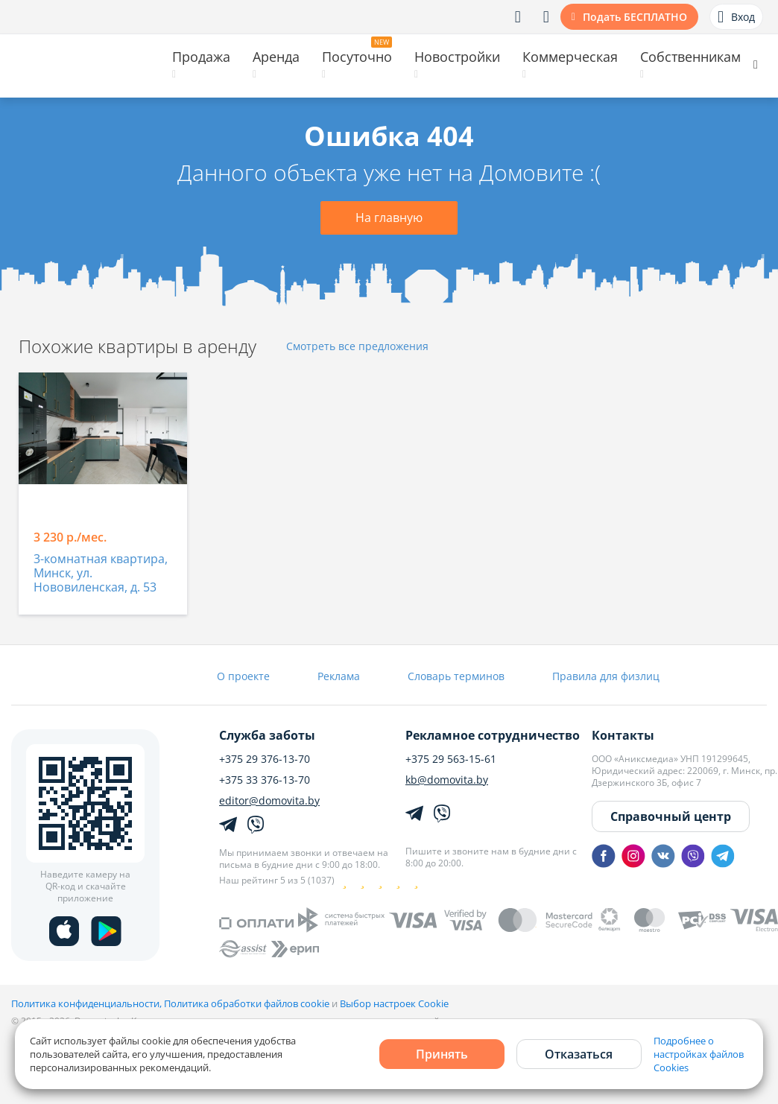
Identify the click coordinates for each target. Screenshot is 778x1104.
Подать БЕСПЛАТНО (635, 17)
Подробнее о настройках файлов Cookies (699, 1054)
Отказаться (579, 1054)
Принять (442, 1054)
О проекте (243, 676)
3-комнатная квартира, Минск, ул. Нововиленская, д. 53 (101, 573)
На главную (389, 217)
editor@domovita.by (269, 801)
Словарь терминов (456, 676)
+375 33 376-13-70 (264, 780)
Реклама (338, 676)
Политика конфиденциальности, (87, 1003)
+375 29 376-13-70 (264, 759)
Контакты (623, 735)
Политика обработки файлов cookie (246, 1003)
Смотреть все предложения (357, 346)
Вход (736, 17)
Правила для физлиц (606, 676)
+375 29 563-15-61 (450, 759)
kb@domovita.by (446, 780)
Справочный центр (670, 816)
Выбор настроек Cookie (394, 1003)
